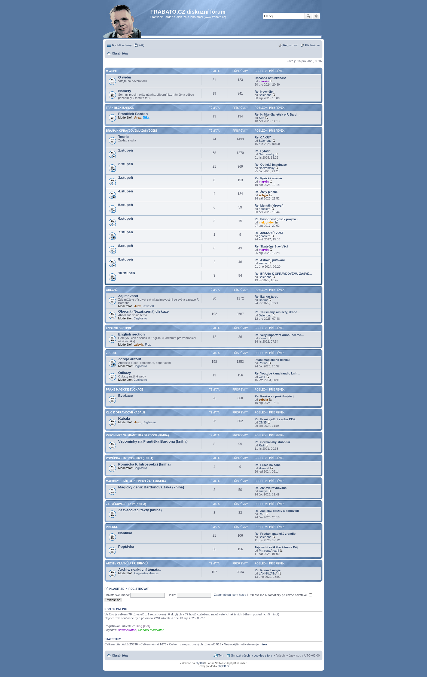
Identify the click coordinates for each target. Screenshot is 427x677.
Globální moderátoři (151, 629)
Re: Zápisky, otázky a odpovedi (277, 510)
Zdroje (111, 353)
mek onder (266, 222)
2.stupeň (125, 164)
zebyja (263, 195)
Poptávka (126, 547)
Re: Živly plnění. (266, 192)
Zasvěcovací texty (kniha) (126, 504)
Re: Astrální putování (270, 260)
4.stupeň (125, 191)
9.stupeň (125, 259)
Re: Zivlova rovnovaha (270, 487)
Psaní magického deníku (272, 359)
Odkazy (124, 373)
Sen (261, 117)
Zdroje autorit (129, 359)
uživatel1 (148, 306)
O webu (124, 77)
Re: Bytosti (262, 151)
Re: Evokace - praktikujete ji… (276, 396)
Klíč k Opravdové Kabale (125, 412)
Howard (264, 468)
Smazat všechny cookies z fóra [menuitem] (251, 655)
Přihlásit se (114, 588)
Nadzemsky (266, 154)
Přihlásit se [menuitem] (312, 45)
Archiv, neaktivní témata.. (139, 569)
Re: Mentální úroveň (269, 205)
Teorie (123, 137)
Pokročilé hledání (316, 16)
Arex (137, 117)
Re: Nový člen (264, 91)
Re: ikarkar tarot (266, 296)
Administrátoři (127, 629)
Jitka (145, 117)
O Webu (111, 71)
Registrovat (139, 588)
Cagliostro (140, 318)
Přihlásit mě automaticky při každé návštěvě (280, 595)
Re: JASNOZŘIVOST (269, 232)
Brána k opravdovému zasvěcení (131, 130)
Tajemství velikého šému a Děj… (278, 547)
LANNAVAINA (268, 573)
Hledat (308, 16)
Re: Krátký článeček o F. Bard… (277, 114)
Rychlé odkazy (122, 45)
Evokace (125, 396)
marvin (264, 81)
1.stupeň (125, 150)
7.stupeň (125, 232)
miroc (264, 644)
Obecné (112, 289)
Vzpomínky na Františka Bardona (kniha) (137, 435)
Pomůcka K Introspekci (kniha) (129, 458)
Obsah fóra (120, 655)
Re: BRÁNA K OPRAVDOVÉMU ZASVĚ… (283, 273)
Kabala (124, 418)
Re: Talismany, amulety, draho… (277, 312)
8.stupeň (125, 246)
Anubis (153, 573)
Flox (148, 344)
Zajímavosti (128, 296)
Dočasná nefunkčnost (270, 78)
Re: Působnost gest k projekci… (278, 219)
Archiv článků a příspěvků (127, 563)
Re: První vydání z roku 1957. (275, 419)
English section (118, 328)
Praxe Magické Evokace (124, 389)
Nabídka (125, 533)
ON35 (263, 422)
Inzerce (112, 526)
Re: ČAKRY (263, 137)
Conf (262, 376)
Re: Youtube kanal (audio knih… (277, 373)
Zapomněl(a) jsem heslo (230, 595)
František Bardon (120, 107)
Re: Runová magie (268, 570)
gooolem (264, 208)
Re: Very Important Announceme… (279, 335)
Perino (263, 363)
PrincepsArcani (269, 550)
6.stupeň (125, 218)
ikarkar (263, 299)
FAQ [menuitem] (142, 45)
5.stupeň (125, 205)
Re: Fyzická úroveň (268, 178)
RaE (261, 445)
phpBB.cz (224, 666)
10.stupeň (126, 273)
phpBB (200, 663)
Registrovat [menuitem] (290, 45)
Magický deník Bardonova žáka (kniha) (136, 481)
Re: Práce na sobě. (268, 465)
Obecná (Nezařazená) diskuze (143, 311)
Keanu (263, 338)
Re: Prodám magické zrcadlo (275, 533)
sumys (263, 263)
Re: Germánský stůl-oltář (272, 442)
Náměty (124, 91)
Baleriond (265, 94)
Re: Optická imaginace (271, 164)
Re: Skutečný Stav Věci (271, 246)
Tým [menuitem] (221, 655)
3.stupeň (125, 178)
